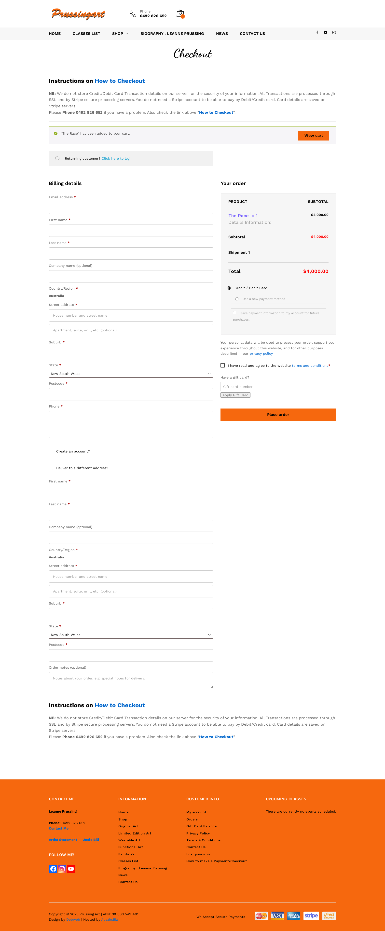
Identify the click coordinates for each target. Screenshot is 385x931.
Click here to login (117, 158)
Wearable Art (129, 840)
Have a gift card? (234, 377)
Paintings (126, 854)
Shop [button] (117, 34)
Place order (278, 414)
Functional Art (130, 847)
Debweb (73, 919)
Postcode (58, 383)
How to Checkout (120, 80)
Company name (70, 266)
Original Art (128, 826)
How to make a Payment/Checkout (216, 861)
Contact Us (252, 34)
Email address (62, 197)
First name (59, 220)
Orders (192, 819)
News (222, 34)
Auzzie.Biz (109, 919)
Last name (59, 243)
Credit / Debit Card (250, 288)
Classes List (86, 34)
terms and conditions (310, 365)
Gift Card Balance (201, 826)
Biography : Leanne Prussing (172, 34)
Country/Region (63, 288)
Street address (63, 305)
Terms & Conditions (203, 840)
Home (55, 34)
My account (196, 812)
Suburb (57, 342)
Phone (145, 11)
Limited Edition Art (134, 833)
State (55, 365)
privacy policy (261, 353)
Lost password (198, 854)
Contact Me (59, 828)
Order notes (67, 667)
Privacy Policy (198, 833)
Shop (122, 819)
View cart (313, 135)
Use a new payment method (264, 299)
